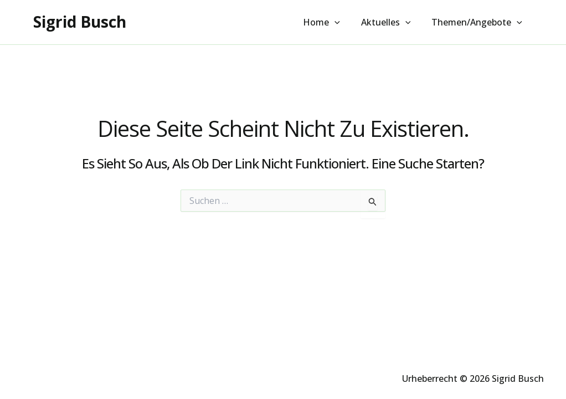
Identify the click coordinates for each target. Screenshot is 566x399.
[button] (342, 23)
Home (329, 23)
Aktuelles (391, 23)
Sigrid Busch (79, 21)
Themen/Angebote (478, 23)
